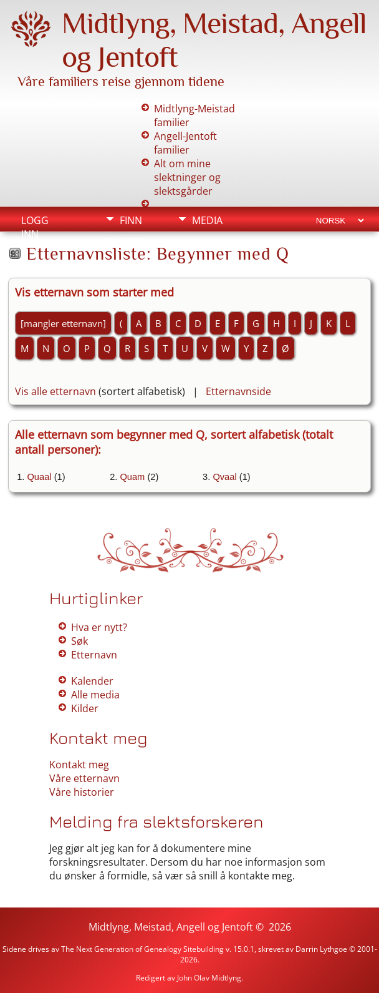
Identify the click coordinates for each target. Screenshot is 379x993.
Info (131, 241)
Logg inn (35, 221)
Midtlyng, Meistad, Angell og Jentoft (171, 927)
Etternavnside (238, 391)
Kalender (92, 681)
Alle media (95, 695)
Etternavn (94, 655)
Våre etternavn (84, 778)
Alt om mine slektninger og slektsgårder (187, 177)
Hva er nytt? (99, 627)
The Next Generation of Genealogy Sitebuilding (142, 949)
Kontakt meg (79, 764)
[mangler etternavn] (63, 323)
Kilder (84, 708)
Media (207, 220)
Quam (132, 477)
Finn (131, 220)
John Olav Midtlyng (209, 977)
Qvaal (224, 477)
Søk (79, 641)
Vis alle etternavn (55, 391)
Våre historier (81, 792)
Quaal (39, 477)
